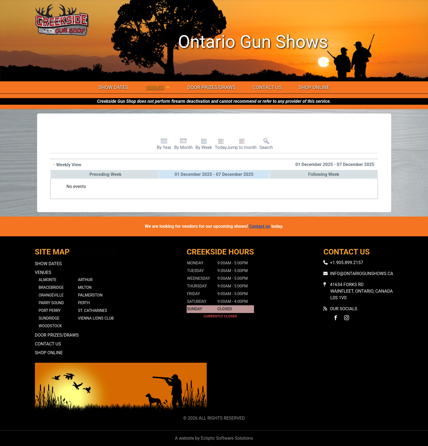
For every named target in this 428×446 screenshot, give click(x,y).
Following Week (323, 174)
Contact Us (267, 87)
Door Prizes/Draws (211, 87)
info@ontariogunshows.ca (361, 273)
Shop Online (314, 87)
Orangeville (51, 295)
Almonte (48, 280)
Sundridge (49, 318)
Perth (84, 303)
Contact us (259, 226)
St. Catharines (92, 310)
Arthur (85, 280)
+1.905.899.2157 (346, 262)
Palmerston (90, 295)
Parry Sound (51, 303)
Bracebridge (51, 287)
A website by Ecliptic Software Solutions (214, 438)
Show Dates (113, 87)
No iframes (307, 388)
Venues (154, 87)
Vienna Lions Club (96, 318)
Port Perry (50, 310)
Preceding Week (105, 174)
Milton (85, 287)
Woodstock (50, 326)
